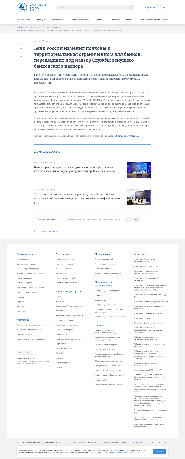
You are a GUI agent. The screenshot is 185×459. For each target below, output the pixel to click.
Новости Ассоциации (53, 27)
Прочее (59, 367)
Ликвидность (61, 334)
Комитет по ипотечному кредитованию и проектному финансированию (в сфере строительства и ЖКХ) (150, 287)
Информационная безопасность (69, 315)
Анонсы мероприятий (104, 259)
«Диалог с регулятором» (127, 136)
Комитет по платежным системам (148, 313)
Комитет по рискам (142, 318)
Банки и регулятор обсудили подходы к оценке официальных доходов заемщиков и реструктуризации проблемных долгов (74, 169)
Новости (98, 295)
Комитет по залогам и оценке (146, 266)
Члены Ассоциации (25, 278)
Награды (20, 297)
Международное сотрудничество (153, 20)
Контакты (21, 311)
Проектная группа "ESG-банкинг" (147, 370)
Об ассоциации (25, 254)
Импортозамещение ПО (105, 349)
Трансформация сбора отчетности (109, 375)
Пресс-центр (41, 20)
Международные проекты (106, 305)
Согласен (159, 451)
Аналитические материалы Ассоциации (34, 325)
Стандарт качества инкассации (108, 370)
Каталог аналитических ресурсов (31, 339)
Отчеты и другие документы (29, 269)
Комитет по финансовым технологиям (150, 323)
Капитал (59, 311)
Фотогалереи (61, 273)
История (20, 306)
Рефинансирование (64, 363)
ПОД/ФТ (59, 353)
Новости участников (64, 264)
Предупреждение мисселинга (107, 366)
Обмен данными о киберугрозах (108, 361)
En (164, 7)
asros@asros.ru (139, 442)
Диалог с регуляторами (80, 20)
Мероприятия (58, 20)
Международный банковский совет (110, 317)
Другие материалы (25, 334)
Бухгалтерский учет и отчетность (69, 306)
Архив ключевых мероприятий (108, 273)
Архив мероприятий (103, 269)
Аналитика (115, 20)
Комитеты (100, 20)
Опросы (59, 297)
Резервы (59, 358)
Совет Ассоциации (25, 283)
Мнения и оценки (63, 269)
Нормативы (61, 344)
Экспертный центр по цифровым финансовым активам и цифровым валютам (149, 377)
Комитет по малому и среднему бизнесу (151, 302)
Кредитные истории (64, 320)
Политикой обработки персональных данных (124, 453)
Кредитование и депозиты (67, 325)
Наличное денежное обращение (69, 339)
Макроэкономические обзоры (29, 330)
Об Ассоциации (23, 20)
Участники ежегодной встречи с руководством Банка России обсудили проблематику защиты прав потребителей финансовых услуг (77, 198)
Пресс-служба (63, 254)
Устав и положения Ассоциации (30, 273)
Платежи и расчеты (64, 348)
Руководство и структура (27, 292)
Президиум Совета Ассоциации (30, 287)
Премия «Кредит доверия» (106, 345)
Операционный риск (64, 330)
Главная (20, 27)
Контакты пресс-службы (66, 278)
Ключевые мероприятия (105, 264)
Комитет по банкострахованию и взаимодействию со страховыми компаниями (148, 330)
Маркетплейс (100, 380)
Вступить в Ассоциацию (27, 264)
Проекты (129, 20)
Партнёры (21, 302)
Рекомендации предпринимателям (109, 385)
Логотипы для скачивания (67, 283)
